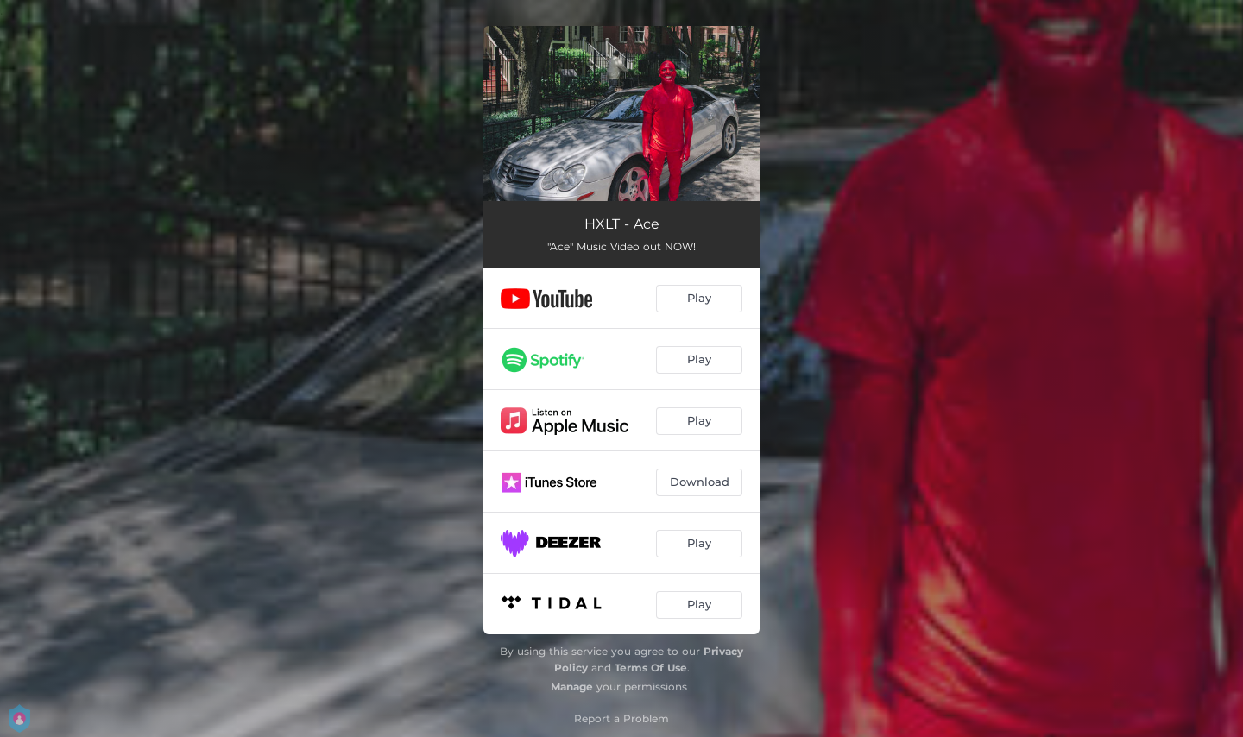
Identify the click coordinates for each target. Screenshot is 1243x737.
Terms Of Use (651, 667)
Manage (572, 686)
